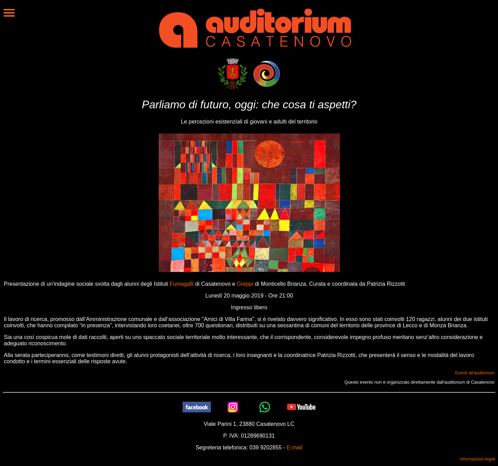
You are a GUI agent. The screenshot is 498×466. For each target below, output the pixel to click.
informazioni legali (477, 459)
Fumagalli (182, 284)
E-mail (294, 447)
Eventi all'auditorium (475, 372)
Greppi (245, 284)
